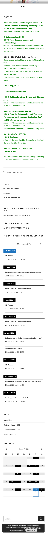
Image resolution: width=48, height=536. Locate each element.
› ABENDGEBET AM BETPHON (16, 228)
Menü (24, 7)
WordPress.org (9, 434)
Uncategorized (14, 172)
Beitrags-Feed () (11, 425)
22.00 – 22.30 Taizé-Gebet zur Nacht (19, 57)
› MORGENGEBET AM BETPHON (17, 216)
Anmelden (7, 420)
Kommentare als (11, 430)
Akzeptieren (31, 530)
